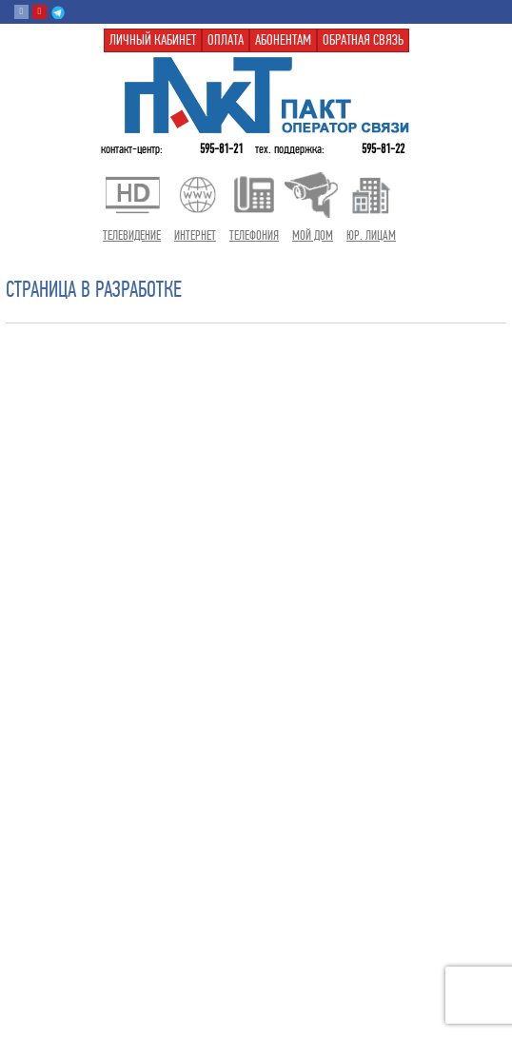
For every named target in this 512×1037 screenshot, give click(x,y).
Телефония (254, 235)
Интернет (195, 235)
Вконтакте (21, 12)
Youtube (39, 12)
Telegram (57, 12)
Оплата (225, 40)
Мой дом (312, 235)
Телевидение (132, 235)
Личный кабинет (152, 40)
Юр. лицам (371, 235)
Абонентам (283, 40)
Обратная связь (363, 40)
